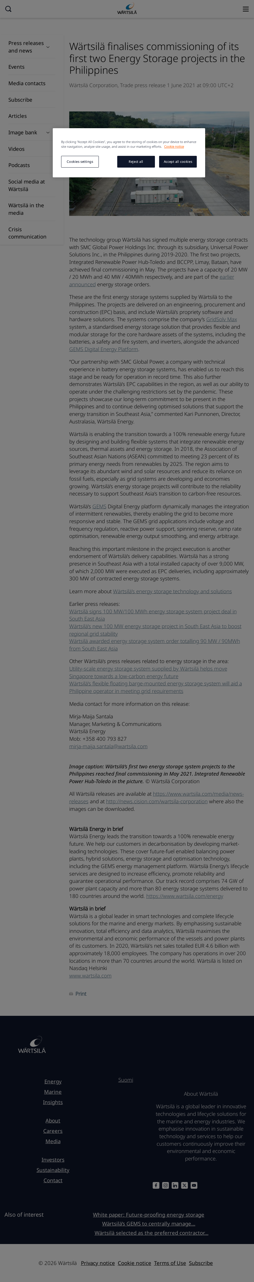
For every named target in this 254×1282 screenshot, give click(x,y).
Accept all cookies (178, 161)
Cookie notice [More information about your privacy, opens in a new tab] (174, 146)
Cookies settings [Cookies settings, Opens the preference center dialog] (80, 161)
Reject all (136, 161)
